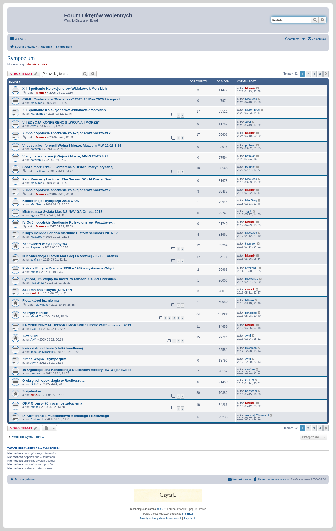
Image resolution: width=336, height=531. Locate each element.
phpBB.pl (187, 513)
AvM (33, 126)
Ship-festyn (31, 391)
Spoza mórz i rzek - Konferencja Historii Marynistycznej (67, 167)
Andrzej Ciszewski (257, 415)
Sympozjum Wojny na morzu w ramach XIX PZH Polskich (69, 279)
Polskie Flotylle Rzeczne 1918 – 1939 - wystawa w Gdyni (68, 268)
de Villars (42, 304)
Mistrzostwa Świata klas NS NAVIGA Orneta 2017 (62, 212)
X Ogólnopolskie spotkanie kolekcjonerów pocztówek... (67, 133)
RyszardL (251, 267)
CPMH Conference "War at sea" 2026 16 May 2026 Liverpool (71, 99)
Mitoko (249, 300)
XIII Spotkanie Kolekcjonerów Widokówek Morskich (64, 89)
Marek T (35, 316)
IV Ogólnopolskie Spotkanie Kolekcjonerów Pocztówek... (69, 222)
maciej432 (37, 282)
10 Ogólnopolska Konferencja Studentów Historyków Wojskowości (77, 370)
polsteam (36, 373)
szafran (35, 259)
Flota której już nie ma (40, 300)
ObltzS (34, 384)
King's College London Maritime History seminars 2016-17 (70, 233)
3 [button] (314, 73)
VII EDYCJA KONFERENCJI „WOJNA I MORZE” (61, 122)
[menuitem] (316, 39)
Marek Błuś (37, 113)
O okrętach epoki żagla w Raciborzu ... (53, 381)
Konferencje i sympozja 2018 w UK (50, 201)
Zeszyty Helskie (35, 313)
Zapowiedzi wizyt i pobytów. (45, 244)
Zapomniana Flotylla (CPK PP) (47, 290)
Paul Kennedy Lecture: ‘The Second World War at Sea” (67, 179)
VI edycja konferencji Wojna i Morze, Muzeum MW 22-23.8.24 (71, 145)
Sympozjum (21, 58)
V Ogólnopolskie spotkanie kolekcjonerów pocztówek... (67, 190)
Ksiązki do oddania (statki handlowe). (53, 348)
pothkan (35, 149)
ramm (34, 271)
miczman (251, 312)
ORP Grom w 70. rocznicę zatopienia (52, 403)
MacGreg (36, 102)
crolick (42, 64)
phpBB (161, 509)
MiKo (34, 394)
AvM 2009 (30, 336)
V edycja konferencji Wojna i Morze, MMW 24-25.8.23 (65, 156)
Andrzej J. (36, 419)
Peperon (35, 247)
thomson (250, 243)
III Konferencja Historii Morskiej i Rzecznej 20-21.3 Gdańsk (70, 256)
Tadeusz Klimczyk (41, 351)
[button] (326, 74)
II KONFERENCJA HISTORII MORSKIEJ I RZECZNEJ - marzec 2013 (76, 325)
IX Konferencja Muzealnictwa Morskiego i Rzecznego (65, 416)
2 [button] (308, 73)
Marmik (31, 64)
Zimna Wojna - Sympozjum (44, 359)
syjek (33, 215)
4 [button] (320, 73)
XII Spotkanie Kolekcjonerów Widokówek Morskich (64, 110)
